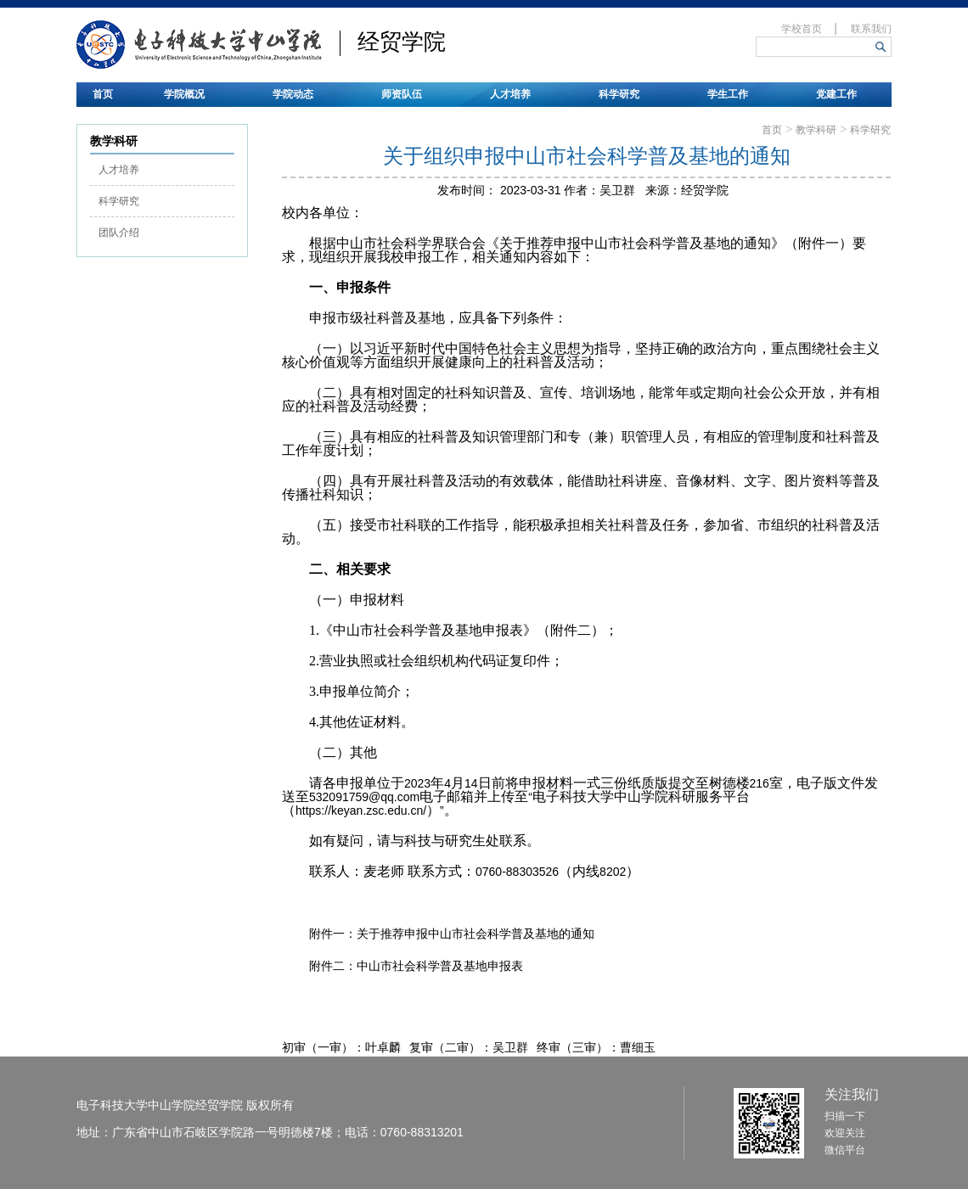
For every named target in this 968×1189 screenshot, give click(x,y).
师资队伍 (401, 94)
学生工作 (727, 94)
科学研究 (619, 94)
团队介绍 (118, 232)
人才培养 (510, 94)
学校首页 (801, 29)
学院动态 (293, 94)
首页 (103, 94)
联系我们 (871, 29)
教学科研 (816, 130)
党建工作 (836, 94)
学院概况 (184, 94)
